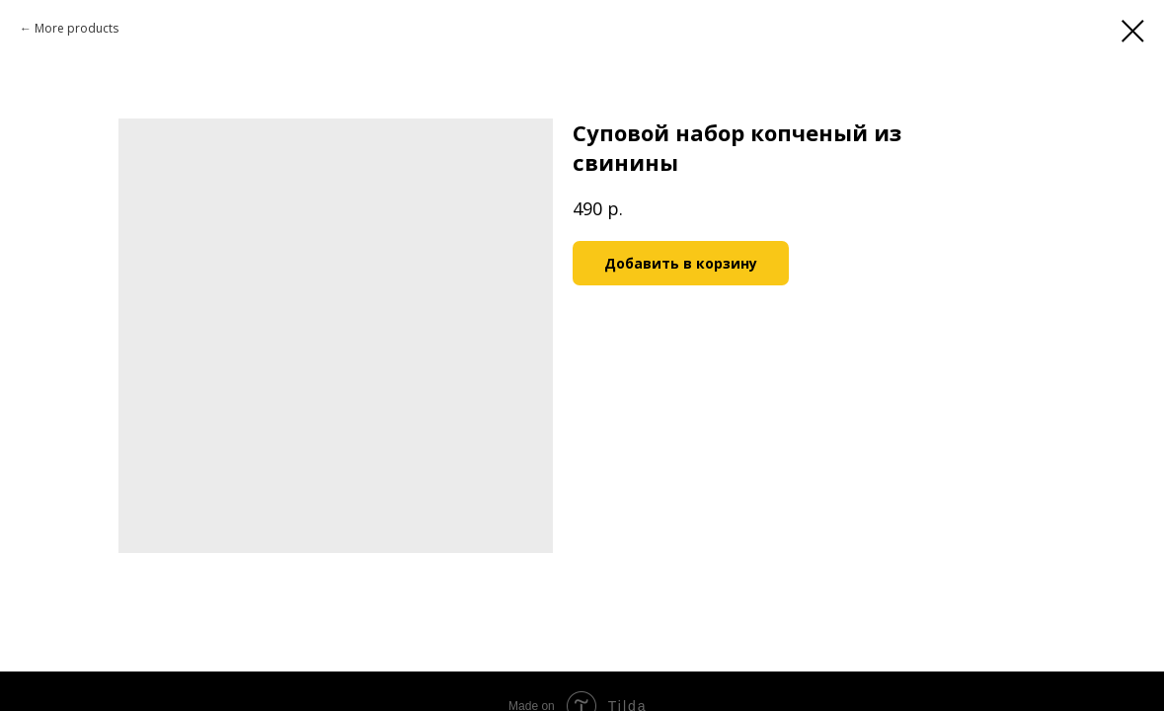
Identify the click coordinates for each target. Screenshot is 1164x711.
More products (76, 28)
